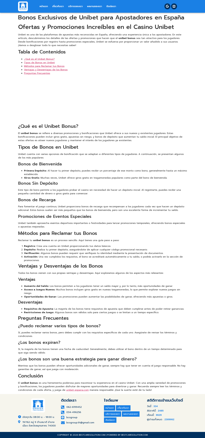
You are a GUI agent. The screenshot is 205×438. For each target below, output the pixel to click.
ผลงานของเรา (94, 6)
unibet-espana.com (77, 390)
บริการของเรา (75, 6)
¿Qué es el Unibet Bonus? (39, 59)
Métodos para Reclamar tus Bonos (44, 66)
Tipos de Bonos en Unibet (39, 62)
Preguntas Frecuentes (37, 73)
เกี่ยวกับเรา (58, 6)
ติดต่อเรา (111, 6)
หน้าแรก (44, 6)
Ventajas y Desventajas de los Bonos (46, 70)
